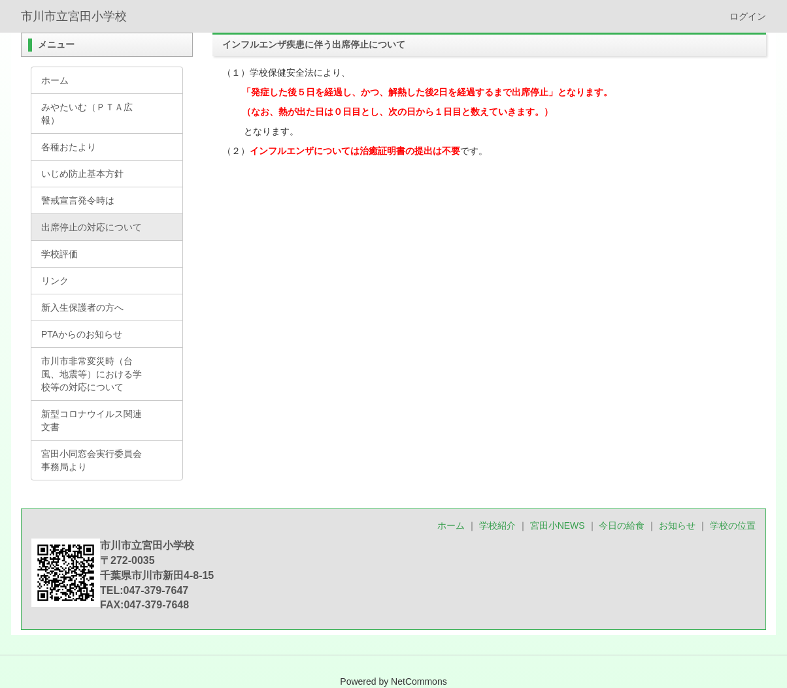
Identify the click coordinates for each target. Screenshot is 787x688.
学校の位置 (733, 525)
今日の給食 (622, 525)
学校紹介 (497, 525)
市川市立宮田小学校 (74, 16)
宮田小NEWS (557, 525)
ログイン (747, 16)
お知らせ (677, 525)
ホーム (451, 525)
